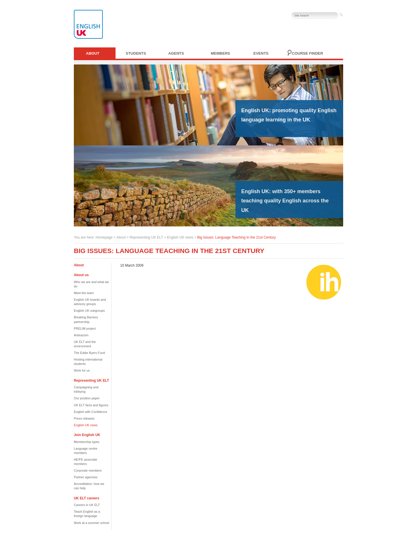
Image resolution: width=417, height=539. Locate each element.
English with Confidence (90, 412)
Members (220, 53)
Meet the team (84, 293)
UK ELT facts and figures (91, 405)
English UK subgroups (89, 310)
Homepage (104, 237)
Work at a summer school (91, 523)
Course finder (307, 53)
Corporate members (88, 470)
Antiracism (81, 335)
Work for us (82, 370)
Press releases (84, 418)
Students (136, 53)
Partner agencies (86, 477)
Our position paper (87, 398)
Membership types (86, 442)
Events (260, 53)
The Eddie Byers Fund (89, 353)
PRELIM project (85, 328)
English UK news (180, 237)
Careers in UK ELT (87, 505)
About (92, 53)
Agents (176, 53)
